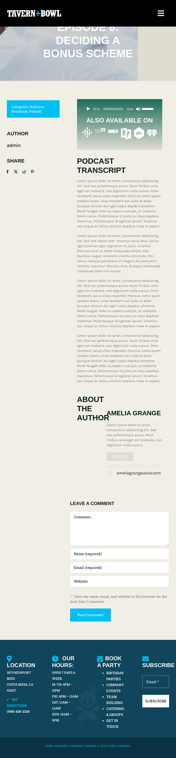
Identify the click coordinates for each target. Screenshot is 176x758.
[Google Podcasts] (87, 129)
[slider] (113, 109)
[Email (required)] (119, 567)
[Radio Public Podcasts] (126, 129)
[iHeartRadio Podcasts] (152, 129)
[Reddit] (23, 172)
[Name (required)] (119, 554)
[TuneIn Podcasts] (100, 129)
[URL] (119, 581)
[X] (15, 172)
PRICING (76, 746)
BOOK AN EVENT (56, 746)
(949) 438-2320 (18, 711)
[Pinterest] (32, 172)
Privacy (125, 746)
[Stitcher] (113, 129)
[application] (119, 109)
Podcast (34, 111)
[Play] (88, 109)
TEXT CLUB (107, 746)
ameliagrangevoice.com (138, 473)
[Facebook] (7, 172)
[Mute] (138, 109)
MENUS (91, 746)
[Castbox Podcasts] (139, 129)
